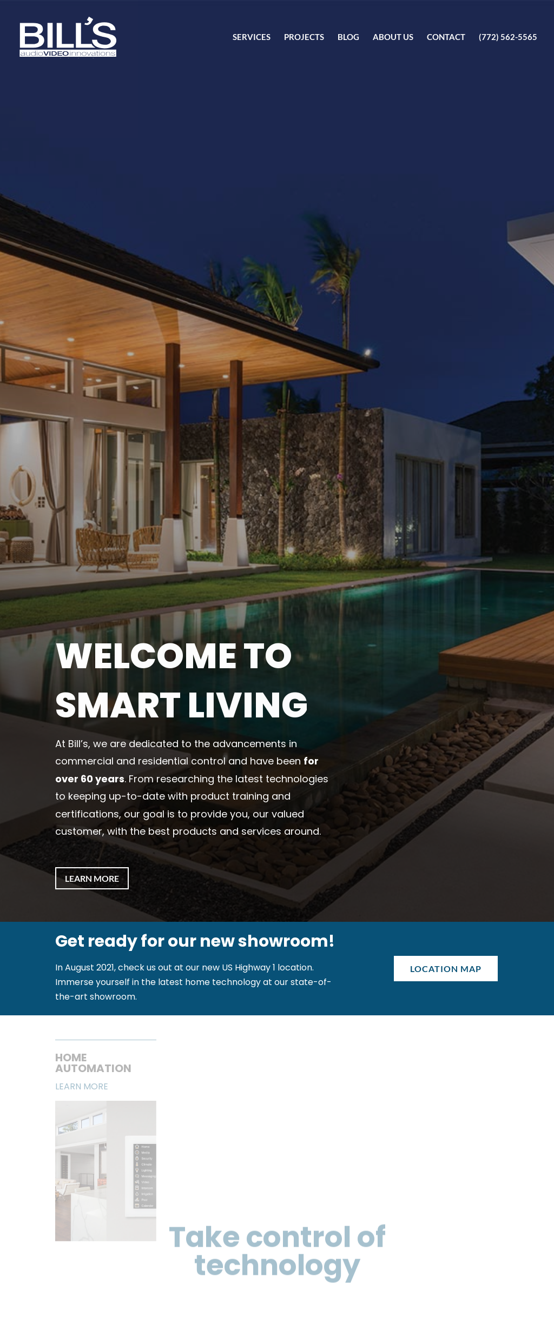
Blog (348, 37)
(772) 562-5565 (508, 37)
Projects (304, 37)
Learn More (92, 878)
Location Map (446, 968)
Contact (446, 37)
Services (252, 37)
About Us (393, 37)
